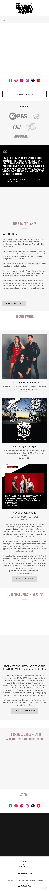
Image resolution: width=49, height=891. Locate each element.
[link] (24, 8)
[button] (4, 20)
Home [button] (24, 862)
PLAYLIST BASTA (24, 94)
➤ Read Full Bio (14, 303)
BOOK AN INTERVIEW (24, 711)
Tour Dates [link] (24, 867)
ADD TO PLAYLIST (24, 579)
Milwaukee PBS (40, 702)
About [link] (24, 864)
